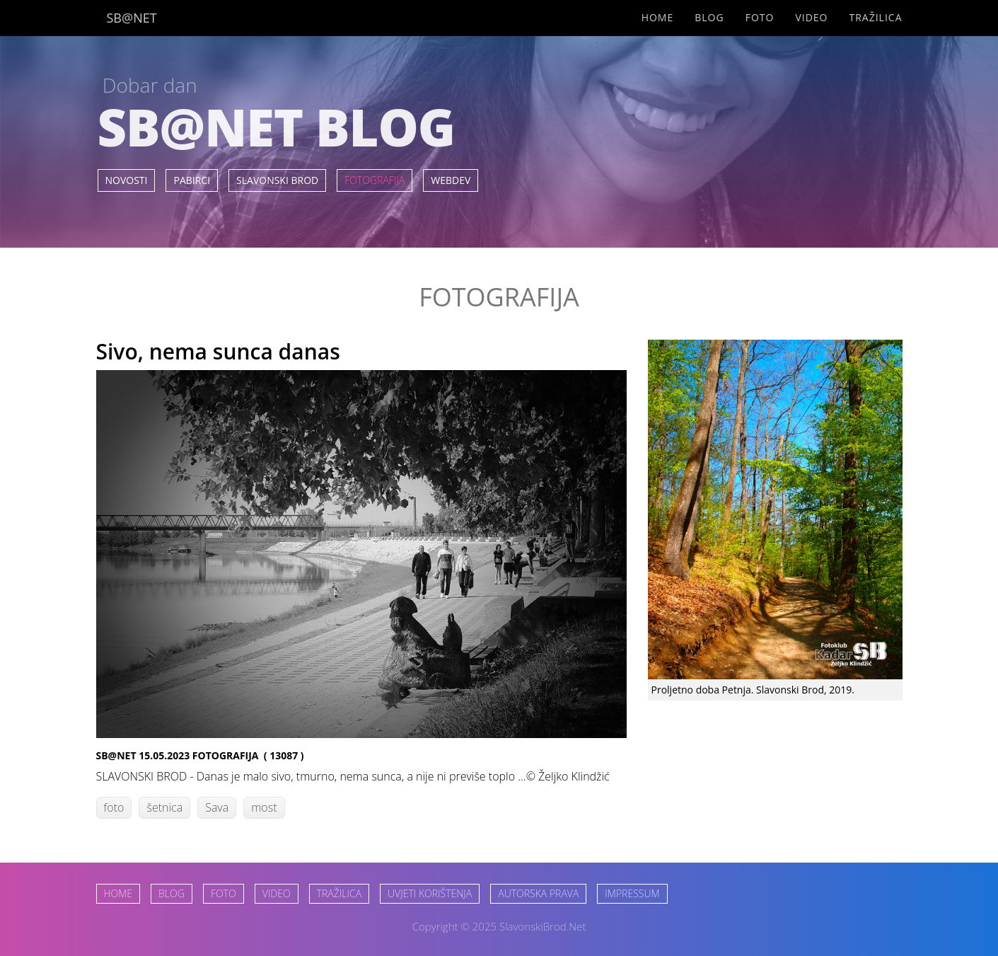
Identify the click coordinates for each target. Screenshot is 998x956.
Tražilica (875, 17)
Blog (709, 17)
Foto (759, 17)
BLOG (171, 893)
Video (811, 17)
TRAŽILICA (339, 893)
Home (658, 17)
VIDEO (276, 893)
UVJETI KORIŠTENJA (430, 893)
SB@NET (132, 17)
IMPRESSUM (632, 893)
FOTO (223, 893)
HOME (118, 893)
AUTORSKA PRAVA (538, 893)
